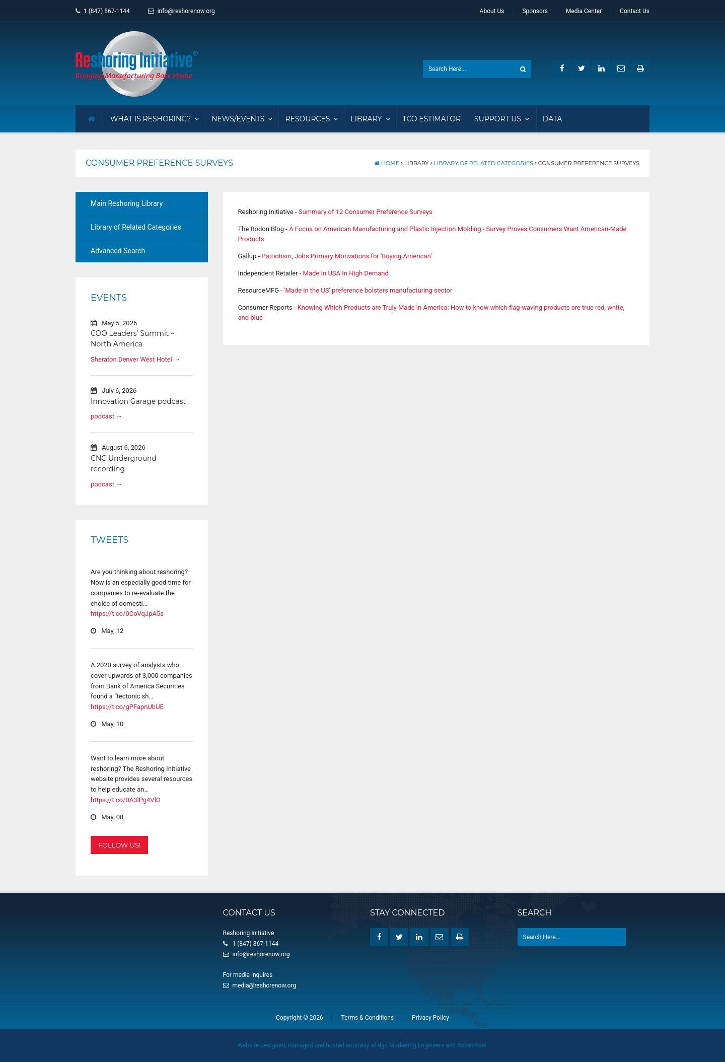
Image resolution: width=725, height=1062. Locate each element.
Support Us (501, 118)
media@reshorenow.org (265, 985)
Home (387, 163)
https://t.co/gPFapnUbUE (127, 707)
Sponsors (535, 11)
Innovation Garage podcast (138, 401)
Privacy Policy (430, 1017)
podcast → (106, 416)
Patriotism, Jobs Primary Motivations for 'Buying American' (346, 256)
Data (552, 118)
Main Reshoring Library (127, 203)
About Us (492, 11)
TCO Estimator (432, 118)
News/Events (241, 118)
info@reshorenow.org (181, 11)
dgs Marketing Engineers (411, 1045)
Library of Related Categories (483, 163)
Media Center (584, 11)
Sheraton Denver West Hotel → (135, 359)
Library (370, 118)
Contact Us (634, 11)
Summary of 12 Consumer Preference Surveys (365, 212)
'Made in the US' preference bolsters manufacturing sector (368, 290)
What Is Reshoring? (154, 118)
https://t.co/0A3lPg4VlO (126, 800)
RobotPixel (471, 1045)
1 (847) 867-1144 (103, 11)
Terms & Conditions (367, 1017)
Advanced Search (118, 251)
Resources (311, 118)
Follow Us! (119, 845)
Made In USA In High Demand (346, 273)
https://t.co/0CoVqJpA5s (127, 613)
